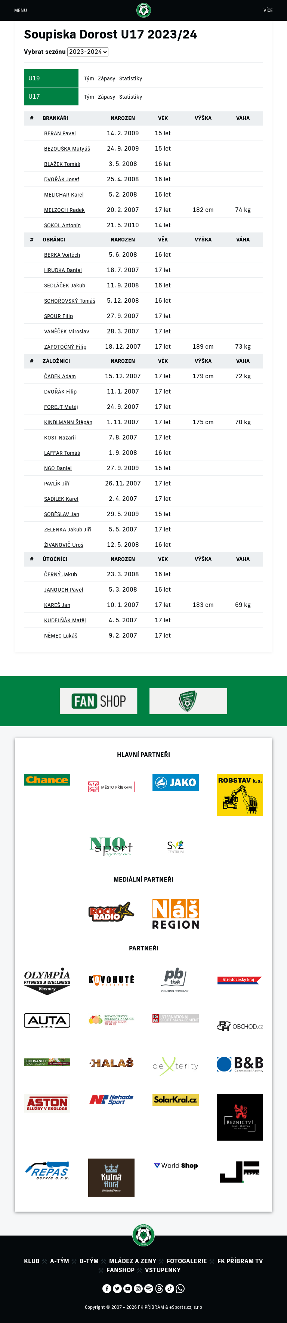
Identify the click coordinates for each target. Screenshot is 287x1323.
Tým (89, 78)
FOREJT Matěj (61, 407)
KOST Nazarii (60, 437)
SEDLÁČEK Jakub (64, 285)
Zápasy (106, 78)
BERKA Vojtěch (62, 255)
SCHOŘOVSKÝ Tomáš (69, 300)
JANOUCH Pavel (63, 589)
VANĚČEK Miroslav (66, 331)
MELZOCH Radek (64, 210)
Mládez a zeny (132, 1261)
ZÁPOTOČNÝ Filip (65, 346)
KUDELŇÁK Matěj (65, 620)
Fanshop (121, 1270)
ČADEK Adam (60, 376)
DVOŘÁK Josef (61, 179)
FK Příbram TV (240, 1261)
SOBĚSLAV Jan (61, 514)
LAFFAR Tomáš (62, 453)
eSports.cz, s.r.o (185, 1307)
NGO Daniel (58, 468)
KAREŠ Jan (57, 605)
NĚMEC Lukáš (60, 635)
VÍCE (268, 10)
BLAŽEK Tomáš (62, 164)
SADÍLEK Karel (61, 499)
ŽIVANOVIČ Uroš (63, 545)
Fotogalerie (187, 1261)
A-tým (59, 1261)
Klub (32, 1261)
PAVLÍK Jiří (57, 483)
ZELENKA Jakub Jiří (67, 529)
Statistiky (130, 78)
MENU (20, 10)
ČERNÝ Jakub (60, 574)
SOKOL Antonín (62, 225)
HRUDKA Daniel (63, 270)
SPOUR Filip (58, 316)
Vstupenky (162, 1270)
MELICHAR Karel (64, 194)
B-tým (89, 1261)
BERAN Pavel (60, 133)
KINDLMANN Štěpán (68, 422)
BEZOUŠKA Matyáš (67, 148)
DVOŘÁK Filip (60, 391)
